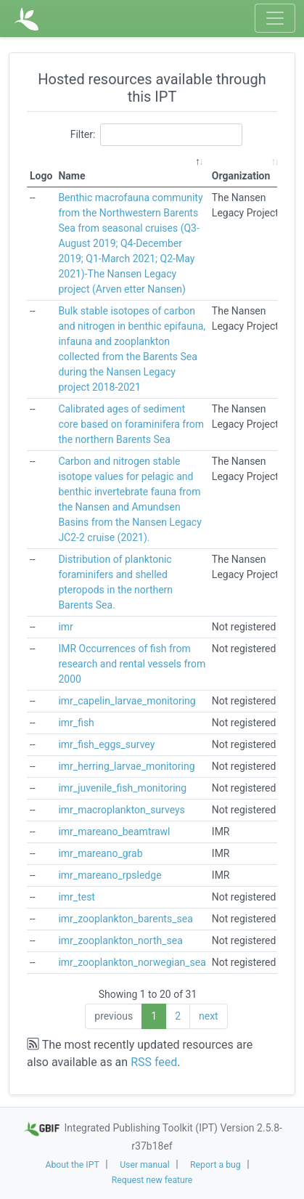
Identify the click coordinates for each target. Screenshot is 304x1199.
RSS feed (154, 1062)
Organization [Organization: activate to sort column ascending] (241, 176)
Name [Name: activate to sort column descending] (71, 176)
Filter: (156, 134)
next (208, 1016)
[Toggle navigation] (275, 18)
